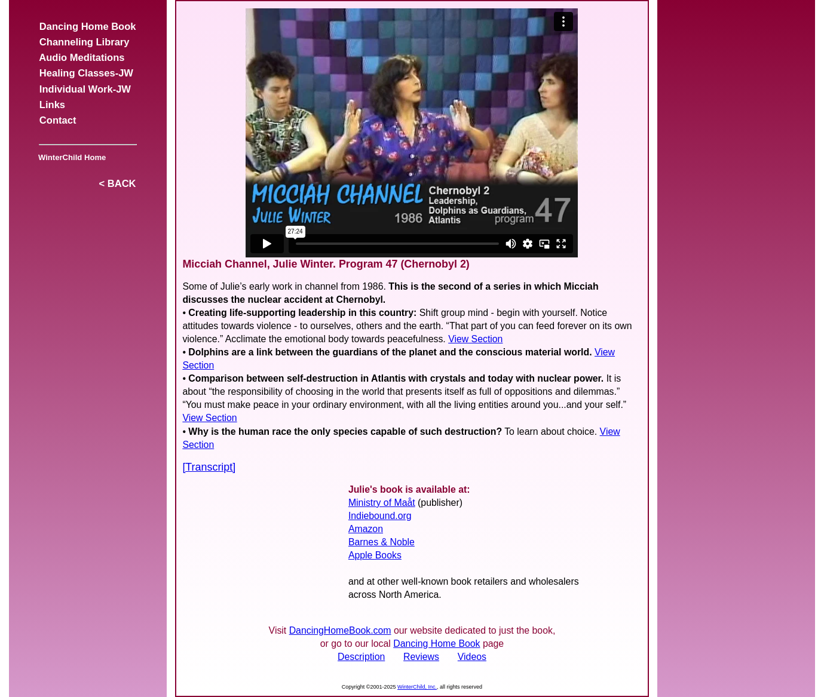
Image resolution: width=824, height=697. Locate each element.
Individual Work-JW (85, 89)
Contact (58, 120)
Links (52, 104)
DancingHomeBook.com (340, 630)
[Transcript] (208, 467)
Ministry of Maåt (381, 503)
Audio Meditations (82, 57)
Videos (472, 657)
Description (361, 657)
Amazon (365, 529)
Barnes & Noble (381, 542)
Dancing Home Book (88, 26)
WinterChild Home (70, 157)
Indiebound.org (380, 516)
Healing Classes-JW (86, 73)
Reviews (421, 657)
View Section (475, 339)
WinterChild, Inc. (417, 687)
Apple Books (375, 555)
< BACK (117, 183)
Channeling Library (84, 42)
